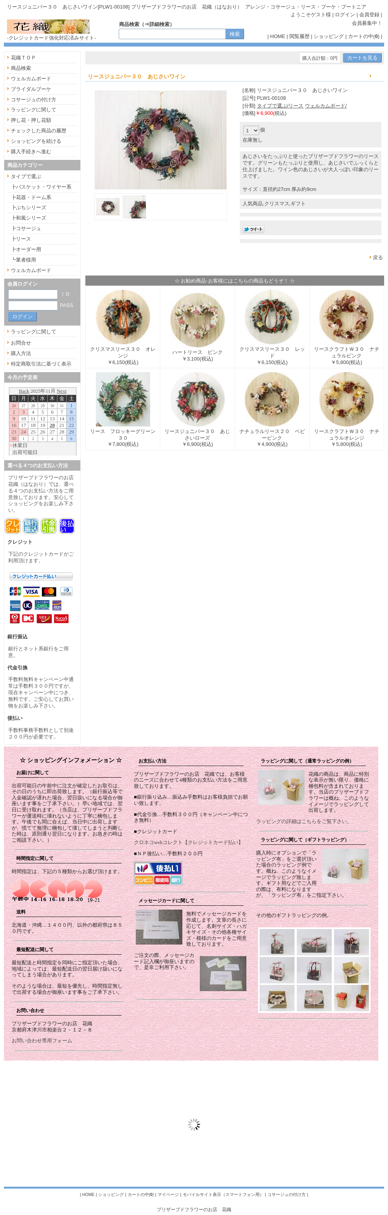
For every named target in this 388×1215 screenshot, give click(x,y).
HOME (277, 36)
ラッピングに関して (33, 110)
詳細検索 (159, 24)
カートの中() (363, 36)
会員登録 (369, 14)
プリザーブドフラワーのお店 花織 (194, 1209)
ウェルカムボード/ (326, 106)
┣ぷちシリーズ (28, 207)
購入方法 (21, 353)
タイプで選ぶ (26, 176)
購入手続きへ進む (31, 151)
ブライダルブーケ (31, 89)
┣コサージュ (26, 228)
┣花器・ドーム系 (31, 197)
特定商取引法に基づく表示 (41, 364)
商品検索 (21, 68)
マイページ (168, 1194)
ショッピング (329, 36)
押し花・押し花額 (31, 120)
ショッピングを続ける (36, 141)
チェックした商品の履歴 (38, 130)
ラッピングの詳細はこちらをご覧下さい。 (304, 821)
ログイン (345, 14)
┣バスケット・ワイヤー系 (41, 187)
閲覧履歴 (299, 36)
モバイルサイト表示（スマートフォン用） (223, 1194)
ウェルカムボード (31, 78)
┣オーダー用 (26, 249)
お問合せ (21, 343)
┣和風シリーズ (28, 218)
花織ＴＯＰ (23, 58)
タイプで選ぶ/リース (280, 106)
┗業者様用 (23, 260)
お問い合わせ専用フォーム (42, 1040)
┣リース (21, 239)
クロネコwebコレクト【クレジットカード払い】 (188, 842)
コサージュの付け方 (33, 99)
